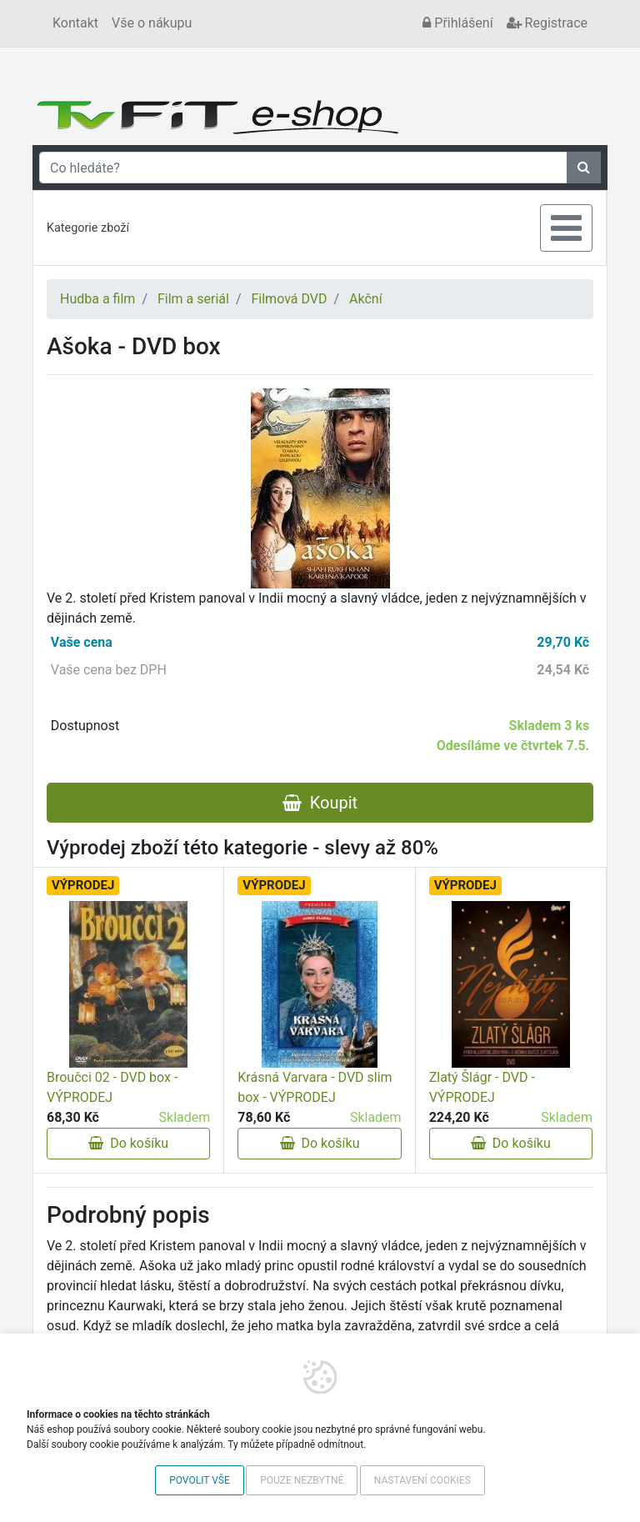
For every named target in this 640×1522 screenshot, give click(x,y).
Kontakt (75, 23)
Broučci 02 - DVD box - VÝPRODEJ (112, 1087)
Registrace (547, 23)
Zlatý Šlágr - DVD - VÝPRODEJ (482, 1087)
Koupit (320, 803)
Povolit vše (199, 1480)
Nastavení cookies (422, 1480)
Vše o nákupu (152, 23)
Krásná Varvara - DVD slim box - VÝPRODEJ (315, 1087)
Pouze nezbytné (301, 1480)
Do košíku (128, 1143)
